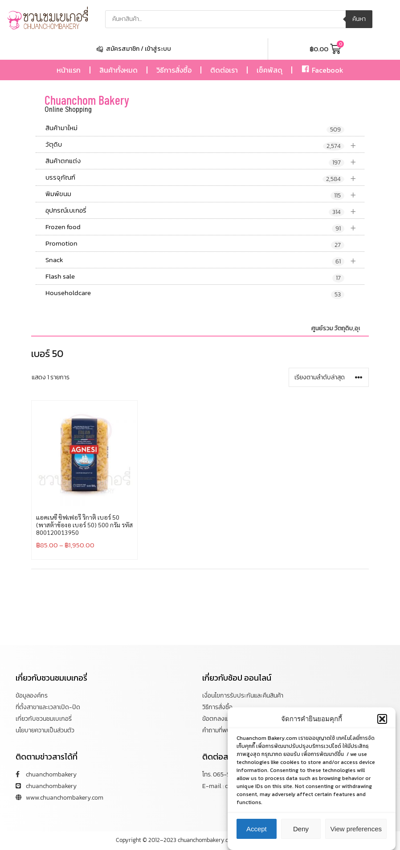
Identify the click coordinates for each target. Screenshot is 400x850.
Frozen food (204, 227)
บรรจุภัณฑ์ (204, 177)
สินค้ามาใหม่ (194, 128)
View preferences (356, 834)
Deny (301, 834)
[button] (382, 724)
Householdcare (194, 293)
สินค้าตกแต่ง (204, 161)
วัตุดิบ (204, 144)
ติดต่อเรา (224, 70)
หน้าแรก (69, 70)
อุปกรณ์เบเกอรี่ (204, 210)
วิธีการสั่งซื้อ (174, 70)
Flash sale (194, 277)
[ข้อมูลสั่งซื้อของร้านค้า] (329, 377)
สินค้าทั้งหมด (118, 70)
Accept (256, 834)
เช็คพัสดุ (269, 70)
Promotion (194, 244)
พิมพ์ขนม (204, 194)
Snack (204, 260)
